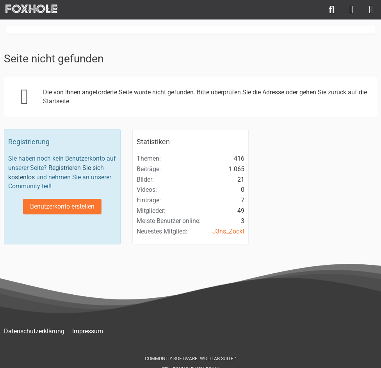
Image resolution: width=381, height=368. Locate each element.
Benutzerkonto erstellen (62, 206)
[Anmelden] (351, 9)
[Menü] (371, 10)
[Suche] (332, 10)
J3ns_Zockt (228, 231)
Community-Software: (191, 358)
